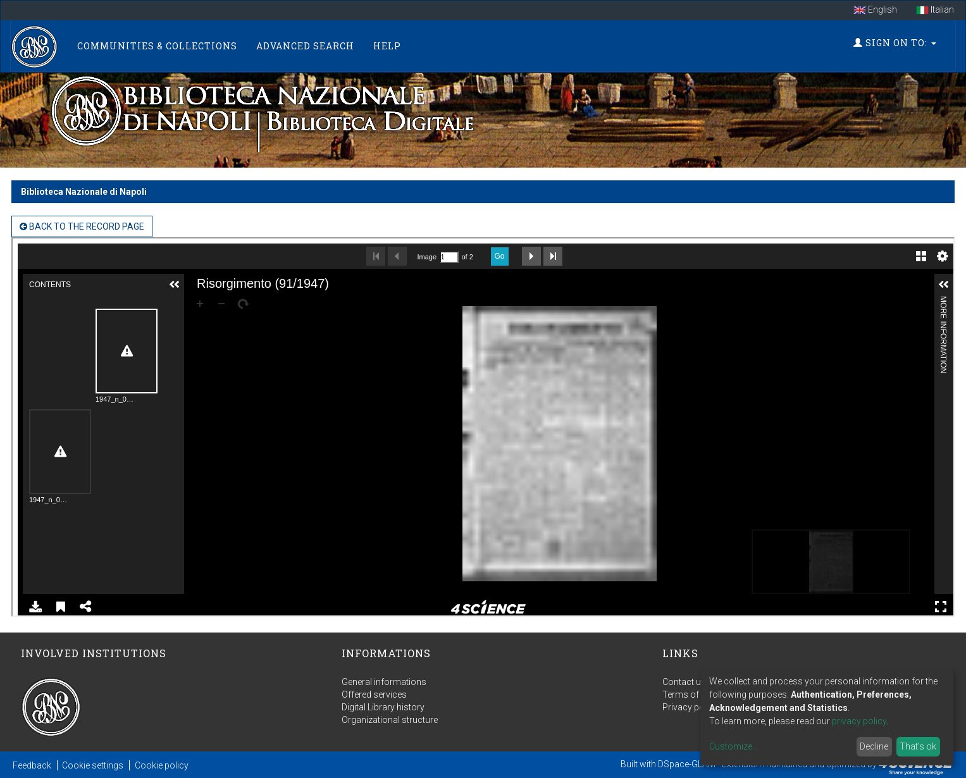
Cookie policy (162, 765)
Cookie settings (92, 765)
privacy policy (859, 721)
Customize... (733, 746)
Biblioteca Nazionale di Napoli (84, 192)
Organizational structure (390, 720)
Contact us (684, 682)
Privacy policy (690, 707)
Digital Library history (383, 707)
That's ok (918, 746)
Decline (874, 746)
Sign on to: (894, 43)
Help (387, 46)
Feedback (32, 765)
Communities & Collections (157, 46)
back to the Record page (82, 226)
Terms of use (688, 694)
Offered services (374, 694)
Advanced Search (305, 46)
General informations (384, 682)
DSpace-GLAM (686, 764)
